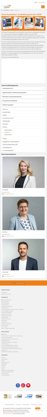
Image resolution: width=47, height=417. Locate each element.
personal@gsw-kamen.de (8, 194)
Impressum (18, 404)
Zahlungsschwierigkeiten (6, 312)
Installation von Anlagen (6, 323)
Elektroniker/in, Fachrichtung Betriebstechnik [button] (11, 96)
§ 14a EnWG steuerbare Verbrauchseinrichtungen (11, 348)
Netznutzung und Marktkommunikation (9, 347)
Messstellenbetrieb (5, 340)
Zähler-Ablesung (4, 343)
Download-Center (5, 307)
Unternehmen (6, 10)
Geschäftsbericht (7, 147)
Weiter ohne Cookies (38, 410)
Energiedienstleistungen (6, 315)
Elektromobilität (4, 317)
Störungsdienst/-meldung (6, 306)
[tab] (23, 88)
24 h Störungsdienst (41, 2)
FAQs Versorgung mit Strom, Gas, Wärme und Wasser (12, 309)
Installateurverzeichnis (6, 318)
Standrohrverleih (4, 325)
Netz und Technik (5, 331)
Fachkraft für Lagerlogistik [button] (7, 104)
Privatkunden (4, 292)
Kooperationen (8, 134)
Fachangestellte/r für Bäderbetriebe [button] (9, 100)
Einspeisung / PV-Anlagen (6, 337)
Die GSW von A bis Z (8, 118)
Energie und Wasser (5, 289)
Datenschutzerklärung (9, 404)
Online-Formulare (5, 304)
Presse (4, 138)
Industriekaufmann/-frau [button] (7, 88)
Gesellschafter (6, 112)
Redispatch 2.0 (4, 350)
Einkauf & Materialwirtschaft (10, 144)
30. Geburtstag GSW (8, 150)
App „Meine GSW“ (5, 301)
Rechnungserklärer (5, 303)
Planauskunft (4, 320)
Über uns (5, 109)
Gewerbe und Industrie (6, 294)
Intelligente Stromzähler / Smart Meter (9, 342)
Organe (5, 115)
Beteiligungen (6, 121)
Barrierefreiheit (26, 404)
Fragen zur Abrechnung (6, 314)
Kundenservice (4, 297)
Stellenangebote (8, 130)
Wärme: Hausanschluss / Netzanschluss (9, 339)
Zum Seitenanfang (19, 283)
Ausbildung (9, 132)
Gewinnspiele (34, 404)
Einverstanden (38, 408)
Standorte (5, 124)
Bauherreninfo (4, 322)
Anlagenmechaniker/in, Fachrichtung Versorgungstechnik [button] (14, 92)
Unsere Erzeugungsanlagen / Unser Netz (9, 345)
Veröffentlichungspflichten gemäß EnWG (9, 351)
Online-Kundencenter (8, 283)
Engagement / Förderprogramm (11, 141)
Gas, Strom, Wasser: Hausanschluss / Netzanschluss (12, 335)
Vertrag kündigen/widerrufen (7, 311)
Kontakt (40, 404)
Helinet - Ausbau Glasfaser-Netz (8, 328)
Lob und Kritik (4, 326)
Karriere (12, 10)
